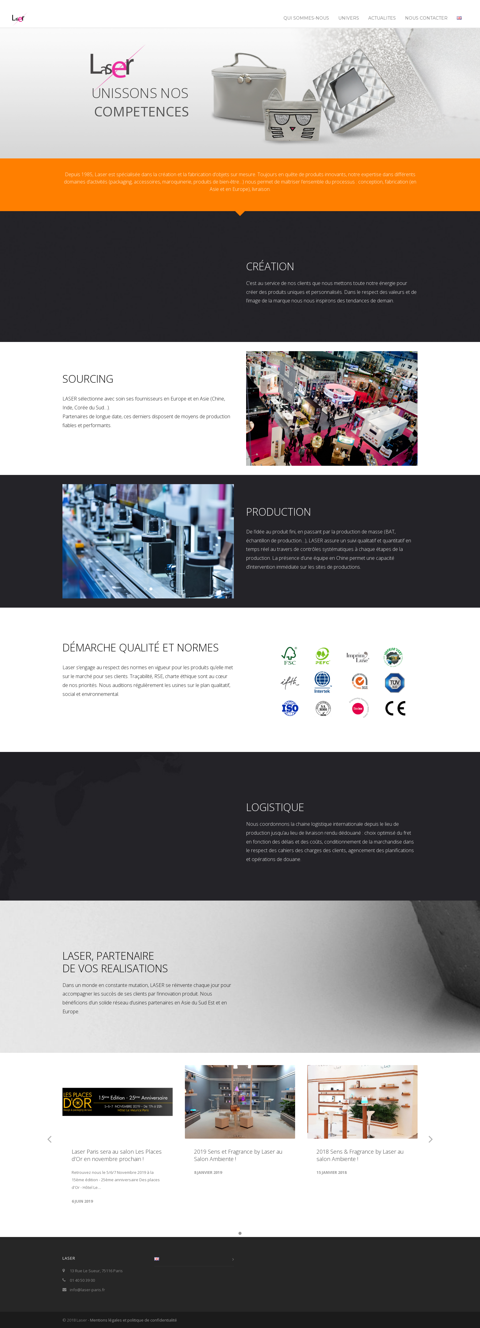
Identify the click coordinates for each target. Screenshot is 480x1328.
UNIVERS (348, 18)
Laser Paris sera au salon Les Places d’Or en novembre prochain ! (117, 1155)
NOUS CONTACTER (426, 18)
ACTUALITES (382, 18)
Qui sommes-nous (306, 18)
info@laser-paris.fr (87, 1289)
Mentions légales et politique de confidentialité (133, 1320)
